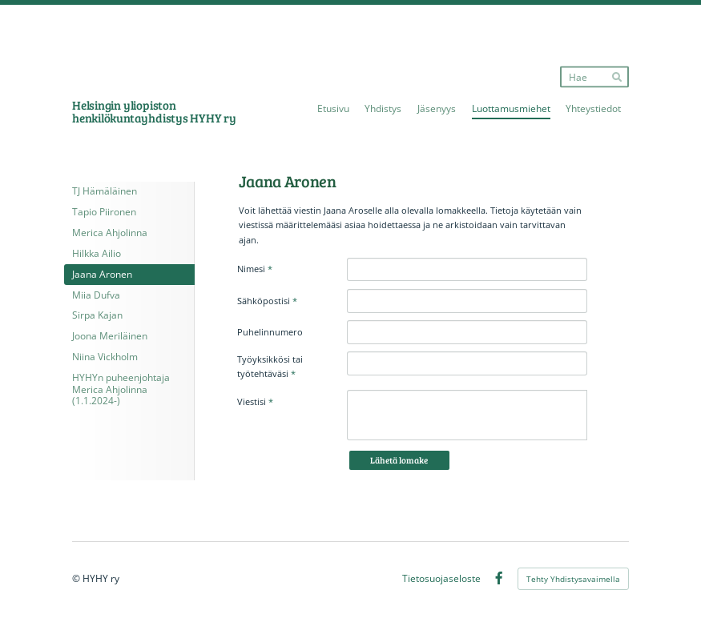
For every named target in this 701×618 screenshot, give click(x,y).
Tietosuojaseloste (441, 579)
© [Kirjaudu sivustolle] (77, 578)
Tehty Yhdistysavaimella (573, 578)
